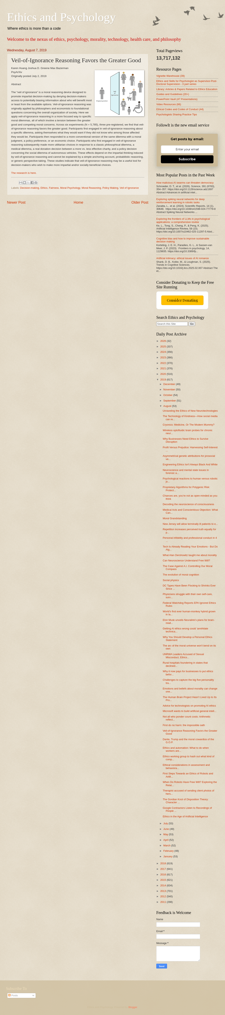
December (169, 384)
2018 (163, 863)
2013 (163, 891)
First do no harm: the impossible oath (184, 725)
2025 (163, 346)
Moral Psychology (70, 187)
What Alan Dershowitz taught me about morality (190, 555)
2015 (163, 879)
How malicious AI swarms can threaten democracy (185, 182)
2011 (163, 901)
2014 (163, 885)
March (167, 845)
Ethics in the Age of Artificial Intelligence (185, 816)
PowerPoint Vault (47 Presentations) (177, 99)
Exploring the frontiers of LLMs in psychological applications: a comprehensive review (183, 220)
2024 (163, 351)
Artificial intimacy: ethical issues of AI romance (182, 258)
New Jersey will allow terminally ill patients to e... (190, 523)
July (165, 823)
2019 (163, 379)
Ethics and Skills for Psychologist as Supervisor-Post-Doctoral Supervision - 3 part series (186, 83)
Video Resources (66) (168, 104)
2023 (163, 357)
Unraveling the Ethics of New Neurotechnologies (190, 410)
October (168, 395)
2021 (163, 368)
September (170, 400)
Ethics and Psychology (61, 17)
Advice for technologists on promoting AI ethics (189, 705)
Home (78, 202)
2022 (163, 363)
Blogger (132, 1007)
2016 (163, 874)
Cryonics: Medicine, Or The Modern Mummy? (188, 424)
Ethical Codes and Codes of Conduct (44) (180, 109)
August (167, 405)
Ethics (43, 187)
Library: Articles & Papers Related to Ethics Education (186, 89)
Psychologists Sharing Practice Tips (176, 114)
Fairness (54, 187)
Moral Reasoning (91, 187)
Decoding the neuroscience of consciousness (188, 504)
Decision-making (29, 187)
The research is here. (24, 172)
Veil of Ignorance (129, 187)
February (168, 850)
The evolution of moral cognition (181, 574)
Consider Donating (182, 300)
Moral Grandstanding (175, 518)
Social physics (171, 580)
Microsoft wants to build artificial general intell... (189, 711)
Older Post (139, 202)
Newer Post (16, 202)
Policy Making (110, 187)
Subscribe (187, 159)
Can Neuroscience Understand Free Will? (186, 560)
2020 (163, 373)
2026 (163, 340)
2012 (163, 896)
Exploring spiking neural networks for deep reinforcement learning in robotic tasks (180, 201)
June (166, 828)
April (166, 839)
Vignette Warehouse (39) (170, 75)
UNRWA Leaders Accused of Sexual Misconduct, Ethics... (183, 656)
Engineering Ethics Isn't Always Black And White (190, 464)
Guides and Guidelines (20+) (172, 94)
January (168, 856)
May (166, 834)
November (169, 389)
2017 (163, 868)
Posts (13, 995)
